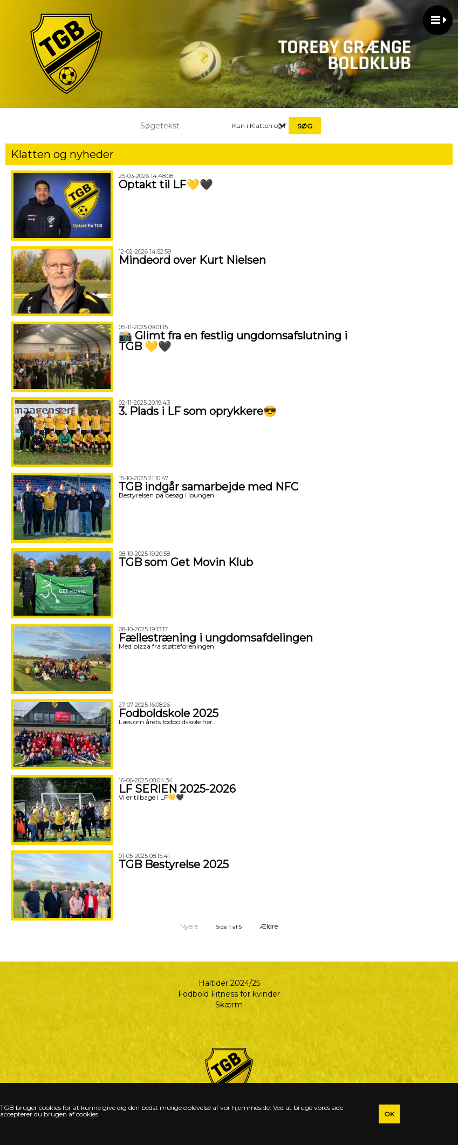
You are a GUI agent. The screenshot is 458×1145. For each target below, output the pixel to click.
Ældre (275, 926)
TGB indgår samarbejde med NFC (208, 486)
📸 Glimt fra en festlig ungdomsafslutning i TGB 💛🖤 (233, 341)
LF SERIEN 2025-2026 (177, 788)
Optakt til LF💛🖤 (166, 184)
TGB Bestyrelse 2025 (174, 864)
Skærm (229, 1005)
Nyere (183, 926)
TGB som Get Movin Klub (186, 562)
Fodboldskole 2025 (168, 713)
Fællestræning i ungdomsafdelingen (216, 637)
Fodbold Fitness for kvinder (229, 994)
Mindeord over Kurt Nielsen (192, 260)
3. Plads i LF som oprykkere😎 (198, 411)
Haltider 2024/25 (229, 983)
